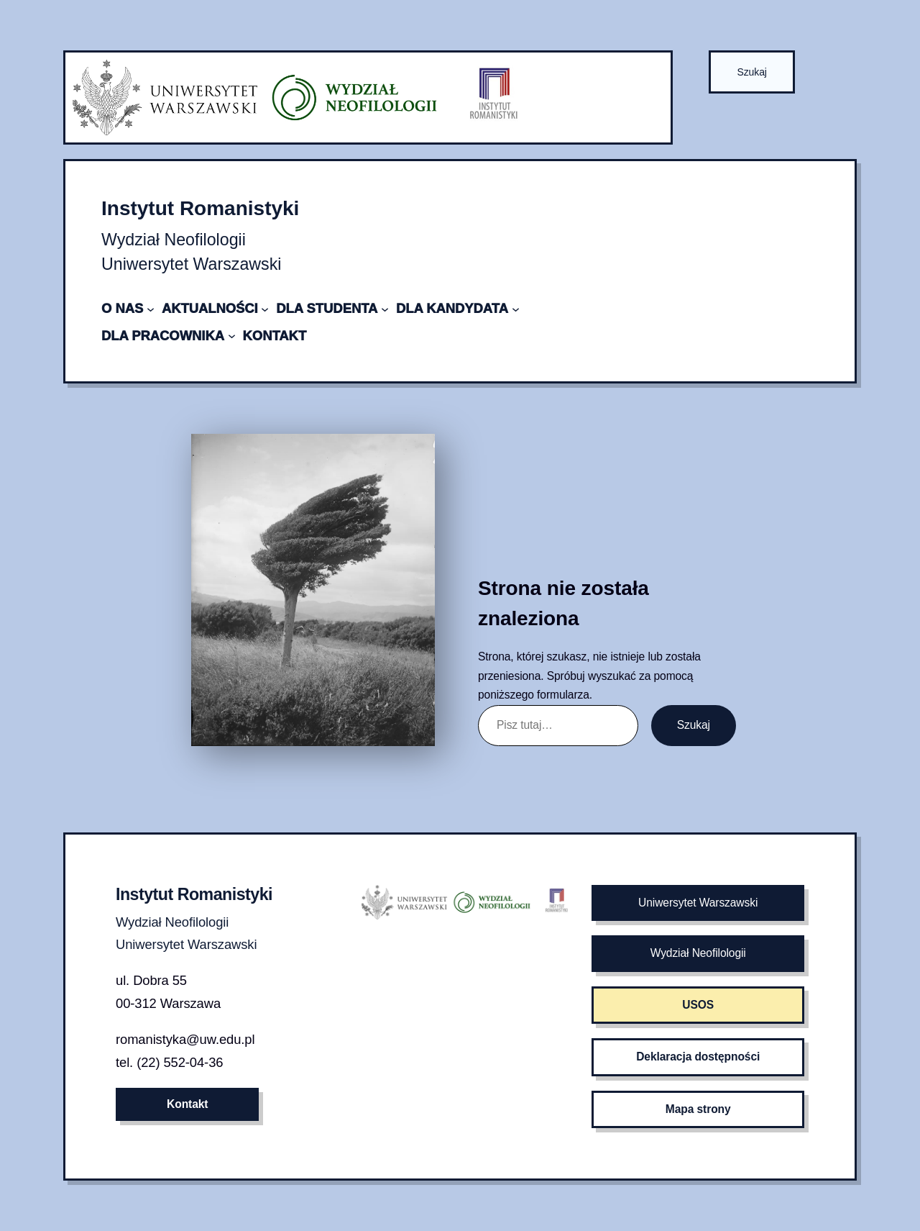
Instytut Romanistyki (200, 208)
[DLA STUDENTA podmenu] (385, 308)
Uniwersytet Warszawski (698, 902)
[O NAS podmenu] (151, 308)
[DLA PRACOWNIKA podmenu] (232, 336)
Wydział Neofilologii (698, 953)
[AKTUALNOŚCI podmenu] (265, 308)
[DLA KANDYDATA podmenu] (516, 308)
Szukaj (751, 72)
